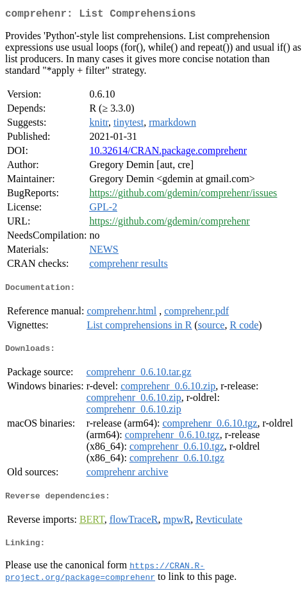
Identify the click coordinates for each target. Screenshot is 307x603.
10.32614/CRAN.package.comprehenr (168, 153)
